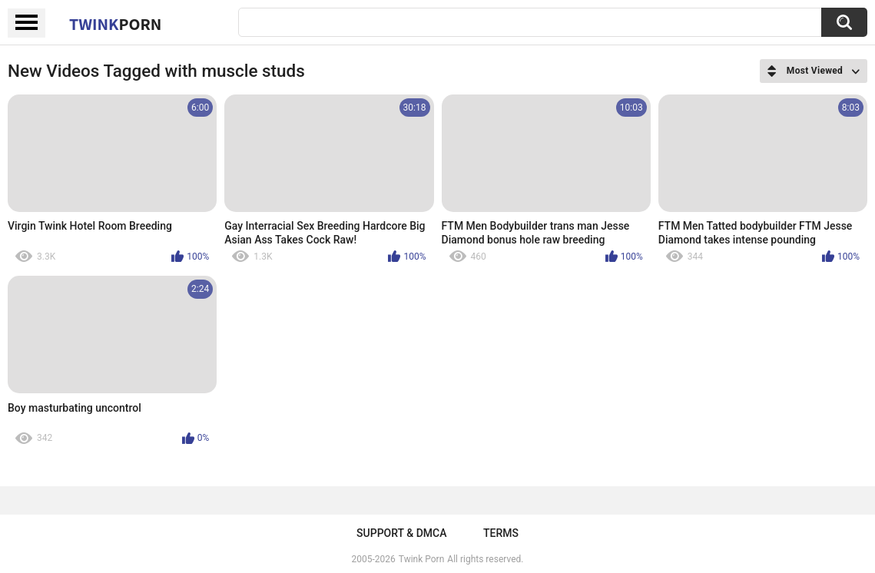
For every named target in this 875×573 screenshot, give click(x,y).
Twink (115, 24)
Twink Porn (421, 559)
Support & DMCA (401, 533)
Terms (501, 533)
